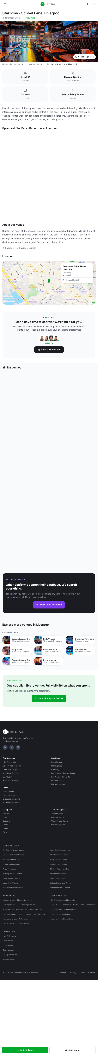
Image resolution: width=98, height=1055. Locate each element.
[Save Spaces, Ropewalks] (43, 473)
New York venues (9, 987)
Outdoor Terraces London (60, 938)
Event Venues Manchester (61, 955)
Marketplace (56, 816)
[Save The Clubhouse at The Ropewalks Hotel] (92, 523)
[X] (11, 798)
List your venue (57, 831)
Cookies (91, 1023)
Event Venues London (11, 929)
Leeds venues (21, 960)
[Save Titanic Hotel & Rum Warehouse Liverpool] (92, 573)
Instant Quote (25, 1050)
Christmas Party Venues (59, 905)
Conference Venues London (13, 901)
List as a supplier (58, 835)
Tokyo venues (8, 1001)
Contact (6, 879)
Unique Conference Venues (13, 905)
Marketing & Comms (11, 853)
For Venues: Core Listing (61, 827)
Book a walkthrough (11, 831)
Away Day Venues (10, 920)
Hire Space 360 (9, 813)
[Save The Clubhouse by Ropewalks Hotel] (43, 573)
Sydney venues (9, 1010)
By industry (7, 827)
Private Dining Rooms (11, 915)
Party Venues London (58, 910)
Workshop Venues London (13, 938)
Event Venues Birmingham (61, 965)
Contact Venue (72, 1050)
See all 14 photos (84, 57)
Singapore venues (10, 1005)
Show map (30, 18)
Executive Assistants (11, 849)
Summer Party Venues (11, 910)
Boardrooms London (58, 924)
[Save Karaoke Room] (43, 182)
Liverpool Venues (35, 64)
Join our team (57, 864)
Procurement (8, 842)
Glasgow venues (35, 960)
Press (5, 875)
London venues (9, 951)
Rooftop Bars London (58, 915)
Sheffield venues (23, 974)
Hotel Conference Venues (60, 901)
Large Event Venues (10, 934)
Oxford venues (8, 974)
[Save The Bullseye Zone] (92, 182)
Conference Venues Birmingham (63, 960)
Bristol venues (8, 960)
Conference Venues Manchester (63, 951)
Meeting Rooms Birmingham (62, 970)
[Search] (88, 4)
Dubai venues (8, 996)
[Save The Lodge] (92, 137)
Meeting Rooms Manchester (84, 955)
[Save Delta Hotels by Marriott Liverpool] (92, 423)
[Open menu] (5, 4)
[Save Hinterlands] (43, 423)
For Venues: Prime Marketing (63, 824)
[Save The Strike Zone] (43, 227)
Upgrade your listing (59, 872)
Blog (5, 868)
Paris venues (8, 991)
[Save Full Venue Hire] (43, 137)
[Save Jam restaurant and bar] (92, 473)
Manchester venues (24, 951)
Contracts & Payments (12, 820)
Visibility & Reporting (11, 824)
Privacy (73, 1023)
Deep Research (57, 813)
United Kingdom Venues (13, 64)
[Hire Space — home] (49, 4)
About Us (6, 864)
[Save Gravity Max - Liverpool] (43, 523)
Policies (6, 883)
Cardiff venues (39, 965)
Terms (82, 1023)
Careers (6, 872)
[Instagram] (18, 798)
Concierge (55, 820)
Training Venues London (12, 924)
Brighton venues (24, 965)
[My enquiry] (93, 4)
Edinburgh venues (28, 955)
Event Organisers (10, 846)
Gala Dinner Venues (57, 929)
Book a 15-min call (49, 396)
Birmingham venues (10, 955)
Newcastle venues (10, 970)
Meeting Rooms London (59, 920)
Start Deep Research (49, 655)
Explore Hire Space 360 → (49, 749)
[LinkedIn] (5, 798)
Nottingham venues (26, 970)
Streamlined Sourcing (12, 816)
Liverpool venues (9, 965)
